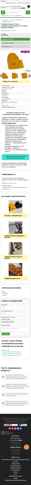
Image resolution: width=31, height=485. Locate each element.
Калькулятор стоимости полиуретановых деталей (15, 459)
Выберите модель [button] (8, 43)
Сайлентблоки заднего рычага (13, 257)
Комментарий (6, 325)
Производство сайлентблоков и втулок (15, 480)
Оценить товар (6, 319)
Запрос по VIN (15, 445)
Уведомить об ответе (8, 317)
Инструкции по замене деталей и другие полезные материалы (15, 157)
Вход (28, 3)
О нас (15, 474)
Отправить (6, 334)
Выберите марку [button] (8, 39)
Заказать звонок (15, 442)
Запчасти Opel (6, 350)
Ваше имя (4, 304)
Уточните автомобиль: (5, 34)
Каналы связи (21, 3)
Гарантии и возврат (15, 467)
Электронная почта (7, 311)
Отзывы (15, 478)
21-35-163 (15, 6)
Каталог (15, 472)
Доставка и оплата (11, 3)
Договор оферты (15, 469)
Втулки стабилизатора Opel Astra (12, 352)
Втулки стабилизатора (13, 216)
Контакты (15, 461)
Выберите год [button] (7, 46)
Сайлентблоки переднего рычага (14, 236)
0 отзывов (12, 30)
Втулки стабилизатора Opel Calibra (12, 353)
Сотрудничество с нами (15, 476)
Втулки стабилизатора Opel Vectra (12, 355)
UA (4, 1)
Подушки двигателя (12, 278)
